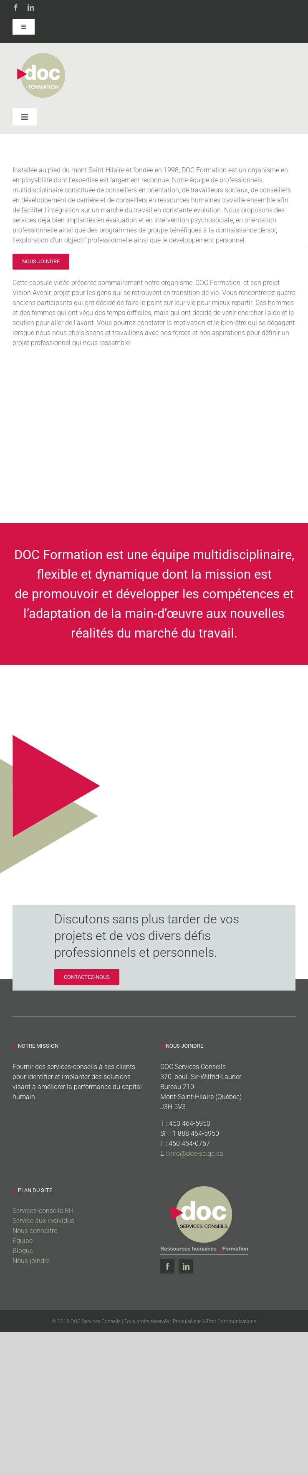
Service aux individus (43, 1221)
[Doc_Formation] (42, 54)
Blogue (23, 1251)
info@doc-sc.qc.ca (196, 1153)
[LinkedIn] (186, 1266)
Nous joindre (31, 1261)
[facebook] (16, 7)
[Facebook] (167, 1266)
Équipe (23, 1241)
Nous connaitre (35, 1231)
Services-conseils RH (43, 1211)
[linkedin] (31, 7)
